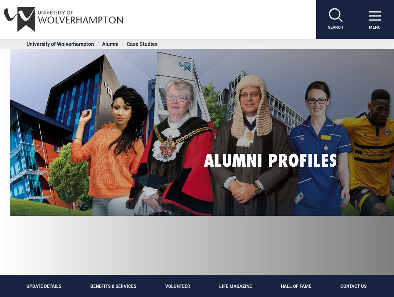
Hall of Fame (296, 286)
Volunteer (177, 286)
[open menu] (374, 19)
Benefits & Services (113, 286)
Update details (43, 286)
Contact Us (354, 286)
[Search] (335, 19)
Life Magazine (235, 286)
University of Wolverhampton (60, 43)
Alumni (110, 43)
